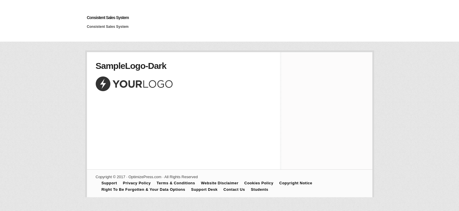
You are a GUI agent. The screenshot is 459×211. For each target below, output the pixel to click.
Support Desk (204, 189)
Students (259, 189)
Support (109, 183)
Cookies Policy (258, 183)
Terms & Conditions (176, 183)
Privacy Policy (137, 183)
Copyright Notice (295, 183)
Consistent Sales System (108, 17)
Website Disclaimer (220, 183)
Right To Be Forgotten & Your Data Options (143, 189)
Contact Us (234, 189)
